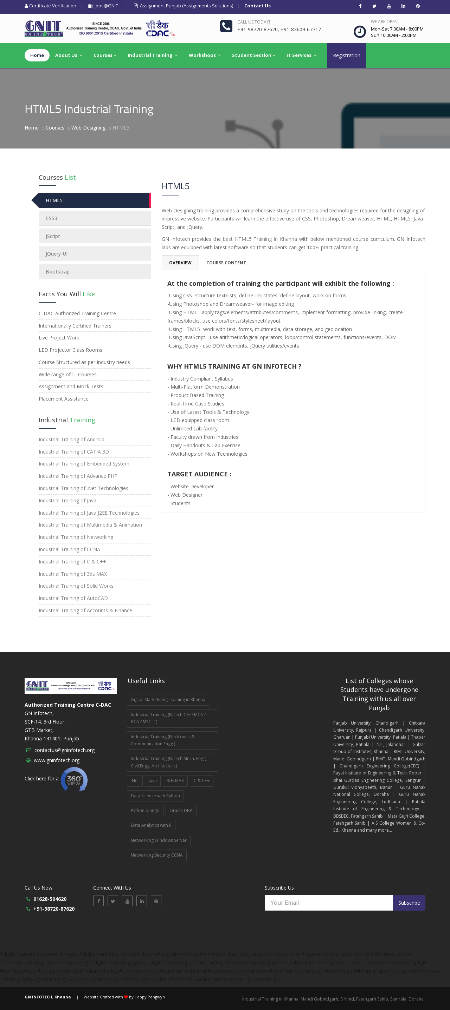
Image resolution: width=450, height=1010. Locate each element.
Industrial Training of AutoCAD (73, 598)
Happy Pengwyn (150, 996)
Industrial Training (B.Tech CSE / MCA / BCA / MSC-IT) (168, 718)
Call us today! (253, 22)
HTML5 (54, 200)
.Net (135, 781)
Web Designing (88, 127)
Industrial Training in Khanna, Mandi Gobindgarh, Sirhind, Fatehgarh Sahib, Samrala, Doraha (333, 999)
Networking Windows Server (159, 840)
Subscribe (409, 902)
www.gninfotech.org (56, 760)
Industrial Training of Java (67, 500)
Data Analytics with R (151, 825)
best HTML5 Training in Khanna (260, 239)
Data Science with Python (155, 796)
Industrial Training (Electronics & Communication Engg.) (163, 740)
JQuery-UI (57, 253)
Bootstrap (58, 271)
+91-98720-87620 (257, 29)
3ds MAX (175, 781)
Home (32, 127)
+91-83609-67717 (301, 29)
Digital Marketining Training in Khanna (168, 699)
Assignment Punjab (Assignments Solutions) (183, 5)
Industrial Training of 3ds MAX (73, 573)
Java (153, 781)
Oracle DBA (181, 810)
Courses (55, 127)
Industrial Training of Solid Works (76, 585)
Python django (145, 810)
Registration (346, 55)
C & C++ (202, 781)
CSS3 (51, 218)
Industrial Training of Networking (76, 537)
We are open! (385, 22)
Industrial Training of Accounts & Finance (85, 610)
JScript (53, 236)
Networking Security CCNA (157, 855)
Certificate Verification (50, 5)
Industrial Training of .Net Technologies (83, 488)
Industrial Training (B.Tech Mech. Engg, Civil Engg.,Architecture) (169, 761)
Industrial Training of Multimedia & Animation (90, 524)
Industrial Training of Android (71, 439)
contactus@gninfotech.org (64, 750)
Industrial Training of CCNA (69, 549)
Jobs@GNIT (103, 5)
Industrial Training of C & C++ (72, 561)
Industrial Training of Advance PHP (78, 476)
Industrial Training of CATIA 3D (74, 451)
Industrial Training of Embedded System (84, 463)
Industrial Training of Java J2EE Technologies (89, 512)
